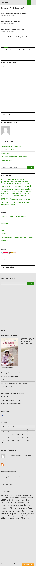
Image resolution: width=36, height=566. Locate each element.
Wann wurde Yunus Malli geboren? (12, 29)
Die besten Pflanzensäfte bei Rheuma (12, 220)
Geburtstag (27, 183)
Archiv (6, 495)
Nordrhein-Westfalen (6, 193)
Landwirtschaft (15, 191)
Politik (3, 511)
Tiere (29, 199)
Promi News (16, 511)
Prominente (4, 196)
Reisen (22, 195)
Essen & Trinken (14, 183)
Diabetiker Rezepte (20, 181)
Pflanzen (29, 193)
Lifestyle (16, 505)
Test (26, 199)
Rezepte (6, 198)
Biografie (19, 179)
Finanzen (21, 500)
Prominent (8, 511)
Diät (27, 181)
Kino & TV (10, 505)
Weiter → (26, 49)
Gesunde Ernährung (16, 186)
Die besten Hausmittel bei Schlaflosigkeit (13, 216)
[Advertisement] (18, 90)
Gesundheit (28, 185)
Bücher (24, 179)
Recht (31, 511)
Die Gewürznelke (6, 153)
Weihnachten (5, 204)
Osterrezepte (23, 193)
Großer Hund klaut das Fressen (10, 400)
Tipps (3, 202)
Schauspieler (14, 199)
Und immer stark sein (9, 335)
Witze (27, 518)
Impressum (4, 223)
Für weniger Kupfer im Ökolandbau (11, 146)
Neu (10, 507)
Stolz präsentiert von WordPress (9, 563)
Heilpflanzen (13, 189)
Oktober (3, 233)
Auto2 (14, 495)
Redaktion (11, 15)
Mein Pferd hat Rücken (8, 390)
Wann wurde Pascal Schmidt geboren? (14, 37)
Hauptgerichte (5, 189)
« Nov (3, 443)
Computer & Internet (26, 497)
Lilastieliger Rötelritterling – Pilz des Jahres (14, 156)
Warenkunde (9, 518)
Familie (17, 500)
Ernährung (5, 183)
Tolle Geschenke (6, 397)
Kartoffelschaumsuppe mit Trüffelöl (11, 403)
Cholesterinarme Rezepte (8, 181)
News (2, 227)
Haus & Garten (28, 502)
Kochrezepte (5, 191)
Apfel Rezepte (4, 179)
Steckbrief (21, 199)
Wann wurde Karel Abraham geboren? (14, 13)
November (4, 230)
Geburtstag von (5, 186)
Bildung (6, 497)
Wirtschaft (16, 518)
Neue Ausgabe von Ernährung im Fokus (12, 393)
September (4, 240)
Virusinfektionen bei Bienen (9, 150)
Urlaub (16, 202)
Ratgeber (15, 196)
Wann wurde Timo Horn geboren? (12, 21)
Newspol (4, 2)
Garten (21, 183)
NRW (13, 193)
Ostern (18, 193)
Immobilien (4, 505)
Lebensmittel (23, 191)
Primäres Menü (33, 2)
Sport (32, 514)
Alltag (2, 495)
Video (29, 202)
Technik (3, 516)
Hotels (18, 189)
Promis (9, 196)
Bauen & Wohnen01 (22, 495)
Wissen (12, 204)
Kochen (28, 189)
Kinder (22, 189)
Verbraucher (24, 202)
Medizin (29, 191)
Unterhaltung (9, 202)
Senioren (18, 513)
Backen (13, 179)
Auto (9, 179)
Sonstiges (25, 513)
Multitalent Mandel (6, 160)
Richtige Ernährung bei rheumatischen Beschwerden (17, 237)
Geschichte (11, 502)
